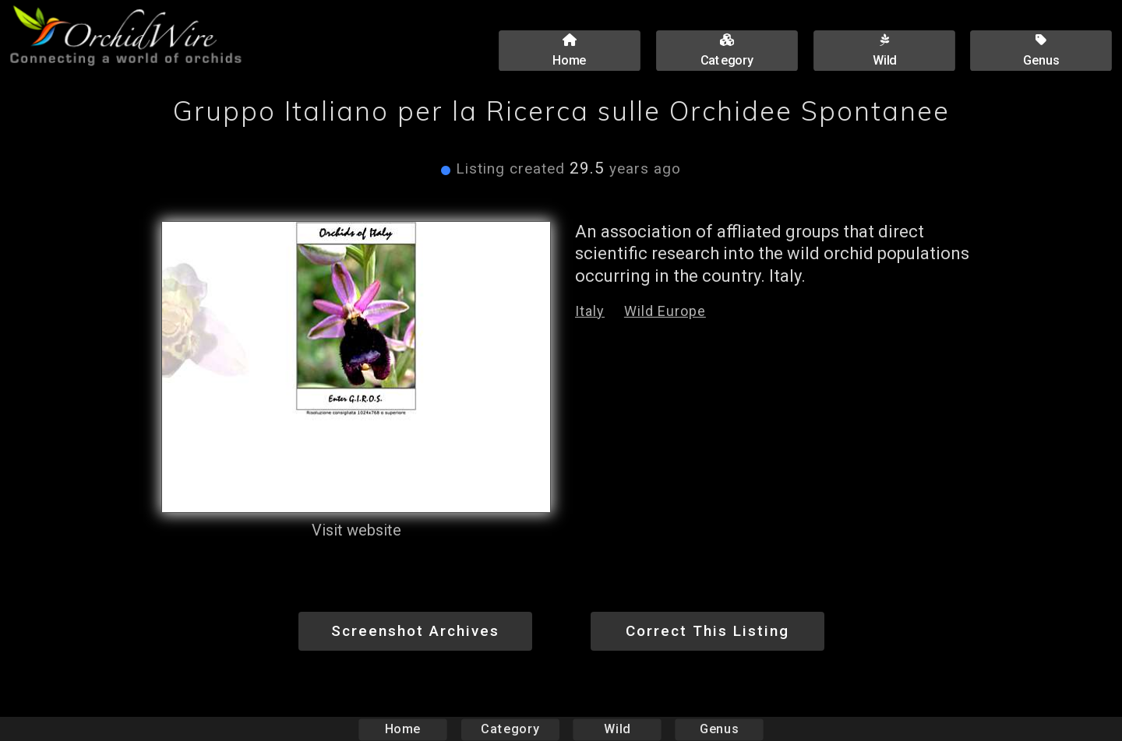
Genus (718, 729)
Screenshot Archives (415, 631)
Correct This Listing (707, 631)
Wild (617, 729)
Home (403, 729)
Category (510, 729)
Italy (590, 311)
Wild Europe (665, 311)
